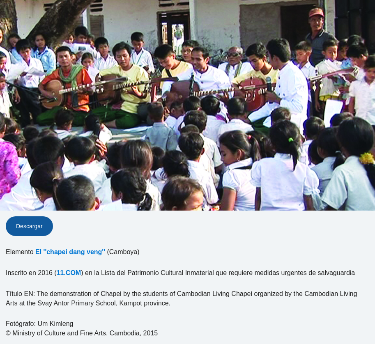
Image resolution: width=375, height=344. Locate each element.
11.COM (69, 272)
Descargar (29, 226)
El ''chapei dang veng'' (70, 251)
